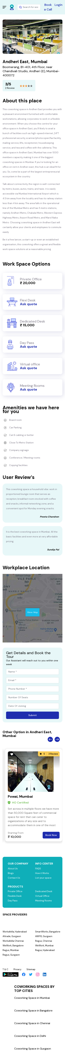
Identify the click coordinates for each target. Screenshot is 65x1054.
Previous (50, 739)
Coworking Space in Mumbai (32, 998)
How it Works (42, 873)
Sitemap (31, 969)
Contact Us (14, 877)
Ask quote (28, 304)
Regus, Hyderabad (45, 950)
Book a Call (48, 7)
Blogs (11, 873)
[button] (7, 50)
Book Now (51, 835)
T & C (5, 969)
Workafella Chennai (13, 940)
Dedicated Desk (43, 891)
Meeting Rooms (43, 900)
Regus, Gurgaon (11, 954)
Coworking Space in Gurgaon (32, 1048)
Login (58, 5)
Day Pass (13, 900)
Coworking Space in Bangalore (33, 1010)
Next (57, 739)
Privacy (17, 969)
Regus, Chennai (43, 940)
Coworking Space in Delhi (30, 1036)
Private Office (15, 891)
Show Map (32, 612)
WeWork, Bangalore (13, 945)
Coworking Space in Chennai (32, 1023)
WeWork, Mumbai (44, 945)
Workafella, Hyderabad (15, 931)
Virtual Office (42, 896)
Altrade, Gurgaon (12, 936)
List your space (43, 877)
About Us (13, 868)
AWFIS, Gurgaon (43, 936)
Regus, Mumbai (11, 950)
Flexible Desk (15, 896)
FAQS (38, 868)
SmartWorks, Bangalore (47, 931)
